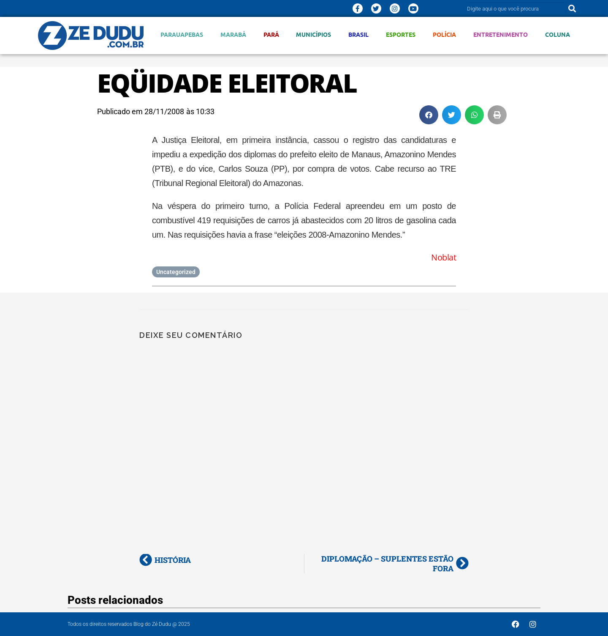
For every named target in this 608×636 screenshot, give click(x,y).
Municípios (313, 34)
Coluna (557, 34)
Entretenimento (500, 34)
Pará (271, 34)
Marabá (233, 34)
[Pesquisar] (572, 8)
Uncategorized (175, 272)
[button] (428, 114)
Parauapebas (181, 34)
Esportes (400, 34)
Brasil (358, 34)
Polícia (444, 34)
